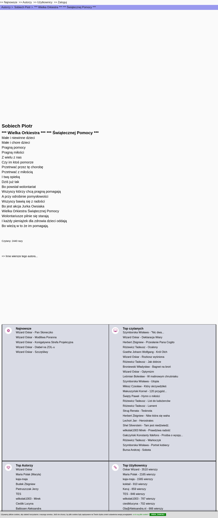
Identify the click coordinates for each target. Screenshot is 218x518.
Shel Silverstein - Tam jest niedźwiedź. (146, 425)
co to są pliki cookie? (141, 514)
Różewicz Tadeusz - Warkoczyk (142, 440)
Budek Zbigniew (25, 484)
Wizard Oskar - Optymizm (138, 371)
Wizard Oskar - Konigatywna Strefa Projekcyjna (44, 342)
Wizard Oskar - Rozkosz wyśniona (143, 356)
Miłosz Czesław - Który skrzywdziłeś (144, 386)
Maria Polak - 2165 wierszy (139, 474)
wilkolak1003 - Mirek (28, 498)
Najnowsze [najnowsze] (10, 2)
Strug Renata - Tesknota (137, 410)
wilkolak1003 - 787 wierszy (139, 498)
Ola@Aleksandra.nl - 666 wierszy (143, 508)
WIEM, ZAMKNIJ (157, 514)
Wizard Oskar (24, 469)
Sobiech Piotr (22, 7)
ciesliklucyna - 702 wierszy (139, 503)
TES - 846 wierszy (134, 493)
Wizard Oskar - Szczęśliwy (32, 351)
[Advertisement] (109, 35)
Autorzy (6, 7)
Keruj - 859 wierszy (134, 489)
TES (18, 493)
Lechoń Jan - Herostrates (138, 420)
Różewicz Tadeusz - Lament (140, 405)
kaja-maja (22, 479)
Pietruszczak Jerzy (27, 489)
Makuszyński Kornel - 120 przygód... (145, 391)
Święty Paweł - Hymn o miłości (141, 396)
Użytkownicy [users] (44, 2)
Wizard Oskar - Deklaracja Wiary (142, 337)
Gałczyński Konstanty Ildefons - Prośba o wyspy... (153, 435)
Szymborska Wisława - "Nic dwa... (143, 332)
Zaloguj (62, 2)
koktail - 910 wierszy (135, 484)
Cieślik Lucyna (24, 503)
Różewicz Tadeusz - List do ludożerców (146, 400)
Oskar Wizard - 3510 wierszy (140, 469)
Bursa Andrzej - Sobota (137, 449)
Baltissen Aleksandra (28, 508)
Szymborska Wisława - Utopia (141, 381)
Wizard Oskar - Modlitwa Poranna (36, 337)
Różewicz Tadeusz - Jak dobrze (142, 361)
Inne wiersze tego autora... (22, 256)
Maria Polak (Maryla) (28, 474)
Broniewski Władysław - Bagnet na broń (147, 366)
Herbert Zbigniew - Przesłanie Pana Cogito (148, 342)
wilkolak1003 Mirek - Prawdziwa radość (146, 430)
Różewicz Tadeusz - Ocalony (140, 347)
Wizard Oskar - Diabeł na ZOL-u (35, 347)
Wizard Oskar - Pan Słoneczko (34, 332)
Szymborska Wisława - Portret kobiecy (146, 445)
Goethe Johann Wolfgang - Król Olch (145, 351)
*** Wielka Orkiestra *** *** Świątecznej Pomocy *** (65, 7)
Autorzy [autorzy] (27, 2)
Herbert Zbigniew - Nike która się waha (146, 415)
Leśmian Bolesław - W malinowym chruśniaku (150, 376)
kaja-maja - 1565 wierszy (138, 479)
